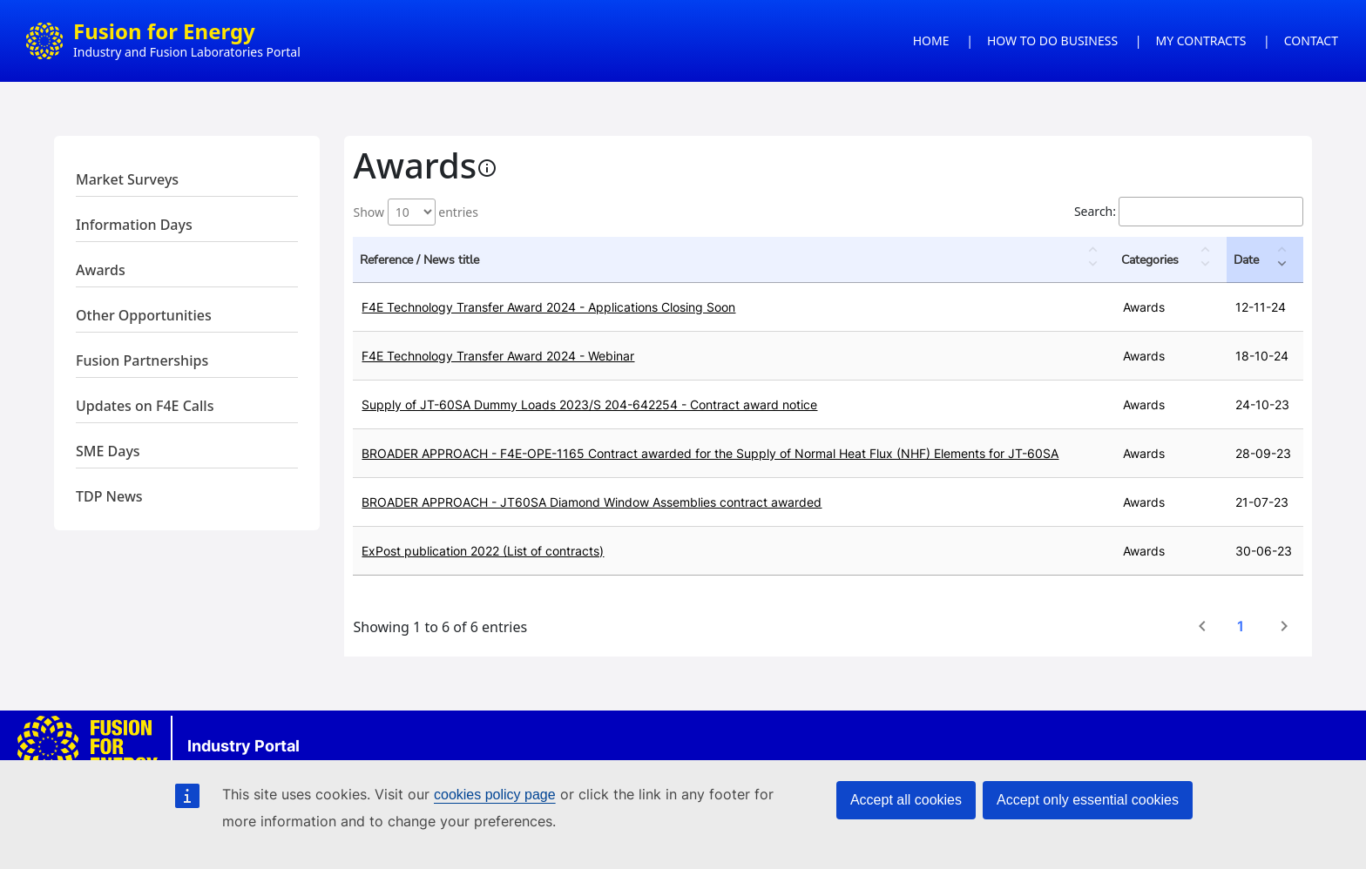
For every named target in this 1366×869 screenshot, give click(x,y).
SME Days (108, 451)
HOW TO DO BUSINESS (1052, 40)
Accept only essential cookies (1088, 799)
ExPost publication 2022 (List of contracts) (483, 550)
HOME (931, 40)
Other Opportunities (144, 315)
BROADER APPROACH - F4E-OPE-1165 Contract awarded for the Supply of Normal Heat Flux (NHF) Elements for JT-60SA (710, 453)
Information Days (134, 224)
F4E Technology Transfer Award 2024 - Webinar (498, 355)
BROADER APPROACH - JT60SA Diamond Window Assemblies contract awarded (592, 502)
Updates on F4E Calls (144, 405)
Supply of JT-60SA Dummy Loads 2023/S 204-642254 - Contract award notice (589, 404)
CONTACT (1311, 40)
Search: (1095, 211)
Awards (100, 270)
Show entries (415, 212)
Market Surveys (127, 179)
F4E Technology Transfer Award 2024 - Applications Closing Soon (548, 307)
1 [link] (1240, 626)
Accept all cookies (906, 799)
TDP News (109, 496)
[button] (1095, 259)
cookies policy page (495, 794)
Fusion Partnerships (142, 360)
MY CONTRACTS (1201, 40)
